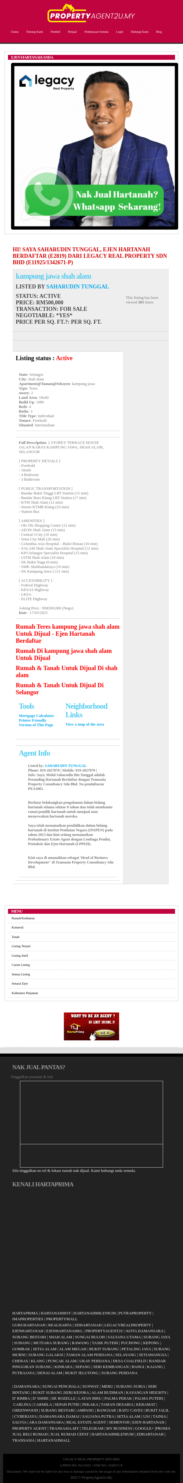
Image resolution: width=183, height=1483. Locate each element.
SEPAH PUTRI (67, 1404)
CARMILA (42, 1404)
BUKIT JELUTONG (82, 1373)
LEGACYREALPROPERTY (127, 1325)
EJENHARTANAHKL (64, 1331)
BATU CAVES (131, 1410)
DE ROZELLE (64, 1398)
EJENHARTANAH (27, 1331)
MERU (107, 1386)
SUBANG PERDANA (119, 1373)
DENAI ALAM (49, 1373)
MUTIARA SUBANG (51, 1342)
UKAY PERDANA (94, 1361)
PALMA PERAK (118, 1398)
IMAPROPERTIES (27, 1319)
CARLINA (22, 1404)
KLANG (38, 1361)
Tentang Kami (34, 31)
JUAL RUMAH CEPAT (69, 1434)
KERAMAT (145, 1404)
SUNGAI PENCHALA (61, 1386)
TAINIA (159, 1416)
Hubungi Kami (138, 31)
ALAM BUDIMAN (107, 1392)
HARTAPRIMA (25, 1313)
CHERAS (20, 1361)
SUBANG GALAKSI (45, 1354)
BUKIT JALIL (157, 1410)
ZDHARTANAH (87, 1325)
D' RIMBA (21, 1398)
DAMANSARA (27, 1386)
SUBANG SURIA (130, 1386)
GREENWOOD (25, 1410)
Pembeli (54, 31)
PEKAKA (90, 1404)
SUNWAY (90, 1386)
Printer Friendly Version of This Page (36, 722)
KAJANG (155, 1366)
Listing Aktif (20, 955)
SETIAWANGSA (153, 1354)
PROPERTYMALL (62, 1319)
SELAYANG (125, 1354)
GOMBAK (21, 1349)
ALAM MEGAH (72, 1349)
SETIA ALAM (44, 1349)
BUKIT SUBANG (104, 1349)
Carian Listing (21, 964)
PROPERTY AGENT (29, 1428)
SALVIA (19, 1422)
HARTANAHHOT (56, 1313)
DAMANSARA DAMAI (59, 1416)
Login (119, 31)
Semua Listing (21, 974)
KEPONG (151, 1342)
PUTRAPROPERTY (135, 1313)
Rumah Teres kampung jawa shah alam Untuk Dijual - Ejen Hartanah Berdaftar (67, 633)
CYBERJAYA (25, 1416)
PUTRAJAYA (23, 1373)
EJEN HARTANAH (148, 1422)
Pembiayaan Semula (95, 31)
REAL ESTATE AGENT (86, 1422)
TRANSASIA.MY (64, 1428)
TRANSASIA (23, 1440)
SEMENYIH (119, 1422)
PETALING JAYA (136, 1349)
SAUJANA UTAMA (124, 1337)
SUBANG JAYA (156, 1337)
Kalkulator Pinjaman (25, 993)
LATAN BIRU (90, 1398)
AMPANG (85, 1410)
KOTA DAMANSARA (144, 1331)
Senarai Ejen (20, 983)
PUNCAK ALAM (62, 1361)
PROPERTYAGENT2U (104, 1331)
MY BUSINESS (119, 1428)
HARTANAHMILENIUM (94, 1313)
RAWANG (80, 1342)
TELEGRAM (92, 1428)
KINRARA (63, 1366)
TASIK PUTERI (105, 1342)
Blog (158, 31)
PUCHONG (130, 1342)
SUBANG (22, 1342)
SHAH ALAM (60, 1337)
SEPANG (82, 1366)
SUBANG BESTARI (29, 1337)
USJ (146, 1416)
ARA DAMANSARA (46, 1422)
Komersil (17, 927)
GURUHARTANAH (28, 1325)
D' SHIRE (41, 1398)
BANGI (137, 1366)
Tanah (15, 937)
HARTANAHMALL (53, 1440)
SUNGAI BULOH (90, 1337)
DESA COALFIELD (129, 1361)
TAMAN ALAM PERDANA (89, 1354)
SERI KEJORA (76, 1392)
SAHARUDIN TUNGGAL (77, 287)
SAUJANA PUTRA (98, 1416)
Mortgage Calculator (36, 716)
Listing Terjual (21, 946)
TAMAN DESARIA (117, 1404)
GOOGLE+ (144, 1428)
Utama (14, 31)
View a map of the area (84, 724)
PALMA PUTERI (149, 1398)
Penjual (72, 31)
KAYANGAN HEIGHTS (146, 1392)
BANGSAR (106, 1410)
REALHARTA (60, 1325)
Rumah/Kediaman (23, 918)
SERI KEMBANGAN (111, 1366)
